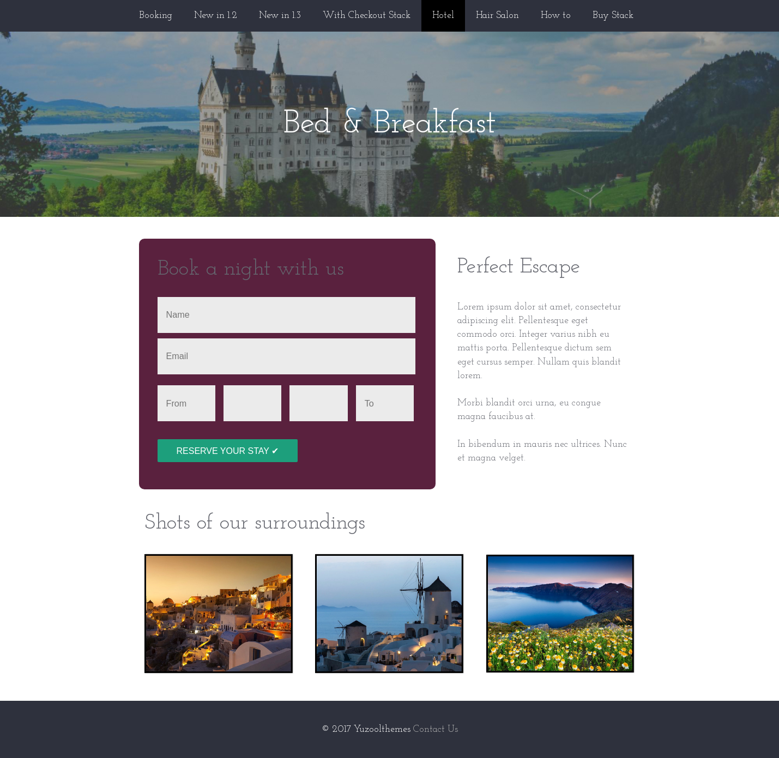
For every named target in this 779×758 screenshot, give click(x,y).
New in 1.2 (215, 15)
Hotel (443, 15)
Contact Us (435, 729)
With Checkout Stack (366, 15)
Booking (155, 15)
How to (556, 15)
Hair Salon (497, 15)
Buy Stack (613, 15)
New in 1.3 (280, 15)
